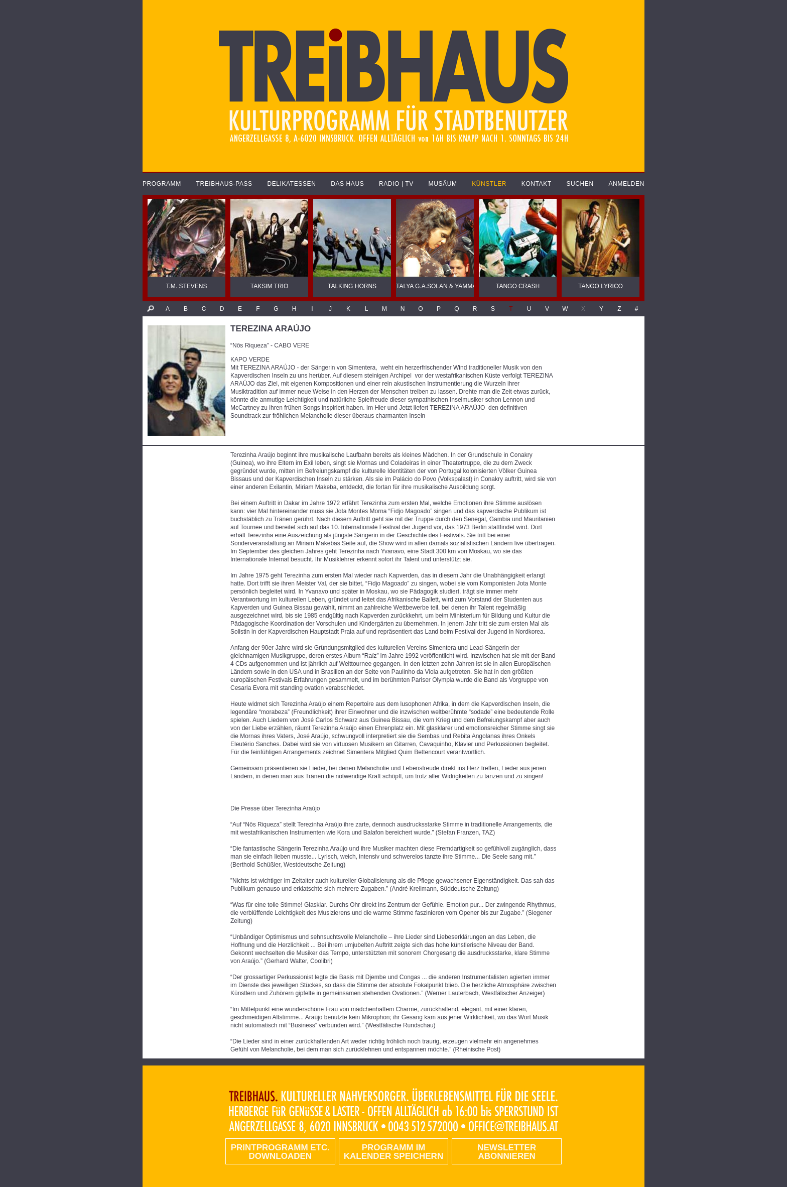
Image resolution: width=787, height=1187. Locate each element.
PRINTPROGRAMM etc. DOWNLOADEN (280, 1152)
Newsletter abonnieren (506, 1152)
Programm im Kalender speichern (393, 1152)
